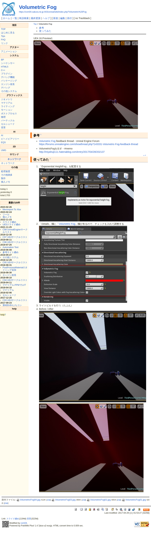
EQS (3, 142)
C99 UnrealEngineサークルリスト (15, 230)
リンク (4, 43)
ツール (6, 214)
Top (35, 24)
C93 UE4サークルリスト (15, 300)
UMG (3, 150)
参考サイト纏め (10, 252)
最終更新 (36, 18)
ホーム (6, 18)
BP (2, 59)
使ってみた (45, 31)
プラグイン (6, 73)
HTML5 (4, 66)
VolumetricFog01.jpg (134, 499)
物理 (3, 117)
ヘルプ (46, 18)
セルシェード (8, 124)
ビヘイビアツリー (10, 139)
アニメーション (9, 51)
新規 (55, 18)
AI (2, 135)
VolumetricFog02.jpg (99, 499)
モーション (6, 110)
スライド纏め (9, 222)
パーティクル (8, 120)
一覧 (14, 18)
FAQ (3, 39)
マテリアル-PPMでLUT (14, 285)
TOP (3, 29)
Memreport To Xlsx (12, 209)
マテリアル (6, 103)
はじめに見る (8, 32)
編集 (62, 18)
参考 (41, 27)
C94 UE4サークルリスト (15, 280)
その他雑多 (6, 175)
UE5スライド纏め (12, 224)
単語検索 (24, 18)
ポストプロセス (9, 113)
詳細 (48, 500)
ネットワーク (14, 159)
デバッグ (5, 87)
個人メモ (5, 182)
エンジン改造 (8, 84)
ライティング (8, 106)
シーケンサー (8, 63)
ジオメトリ (6, 99)
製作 (3, 178)
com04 (24, 523)
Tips (3, 36)
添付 (69, 18)
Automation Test (10, 247)
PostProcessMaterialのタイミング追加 (15, 268)
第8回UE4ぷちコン (12, 305)
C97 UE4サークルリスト (15, 237)
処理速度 (5, 171)
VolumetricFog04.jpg (28, 499)
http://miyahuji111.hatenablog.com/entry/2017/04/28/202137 (72, 151)
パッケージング (9, 80)
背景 (3, 127)
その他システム (9, 91)
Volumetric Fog (38, 7)
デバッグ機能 (8, 77)
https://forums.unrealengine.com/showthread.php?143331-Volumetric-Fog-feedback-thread (88, 144)
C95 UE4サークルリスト (15, 262)
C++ (3, 70)
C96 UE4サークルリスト (15, 242)
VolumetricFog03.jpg (63, 499)
